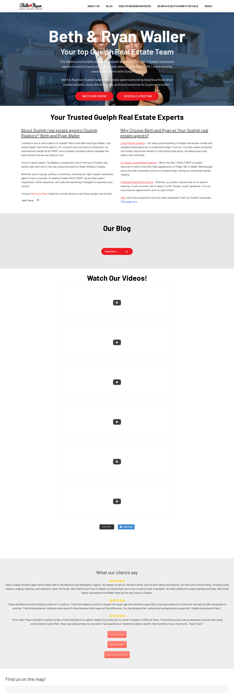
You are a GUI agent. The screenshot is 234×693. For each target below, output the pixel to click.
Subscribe (206, 616)
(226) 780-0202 (116, 669)
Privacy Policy (125, 690)
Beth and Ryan (39, 193)
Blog (109, 6)
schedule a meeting (138, 96)
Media (208, 6)
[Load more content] (106, 407)
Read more (110, 251)
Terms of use (145, 690)
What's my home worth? (117, 538)
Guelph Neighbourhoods (135, 6)
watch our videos (94, 96)
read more (27, 200)
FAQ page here (129, 201)
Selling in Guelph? (117, 527)
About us (94, 6)
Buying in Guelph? (117, 517)
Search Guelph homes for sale (177, 6)
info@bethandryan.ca (118, 673)
